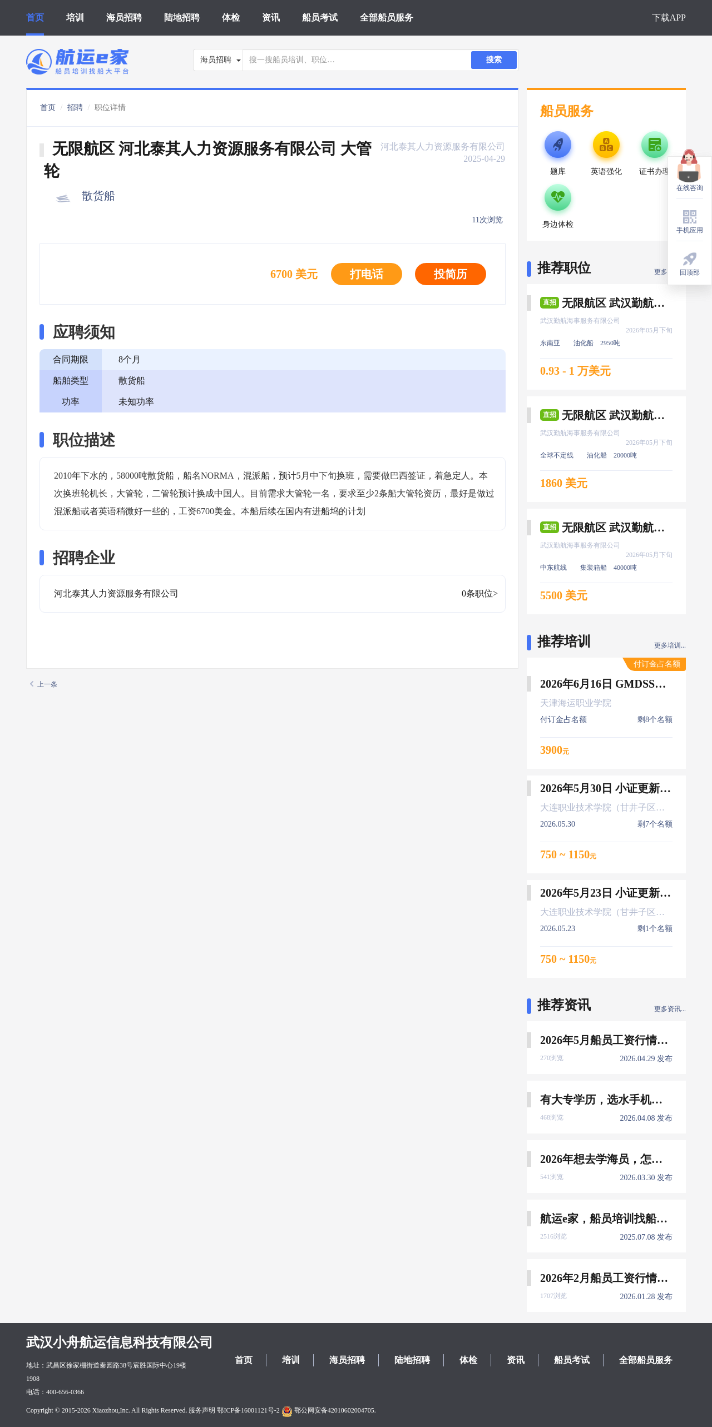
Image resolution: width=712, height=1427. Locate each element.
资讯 (271, 17)
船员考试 (320, 17)
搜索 (494, 60)
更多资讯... (670, 1009)
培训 (75, 17)
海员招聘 (124, 17)
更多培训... (670, 645)
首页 (35, 17)
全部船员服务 (386, 17)
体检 (231, 17)
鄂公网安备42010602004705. (328, 1410)
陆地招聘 (182, 17)
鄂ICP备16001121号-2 (248, 1410)
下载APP (669, 17)
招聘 (75, 107)
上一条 (43, 684)
